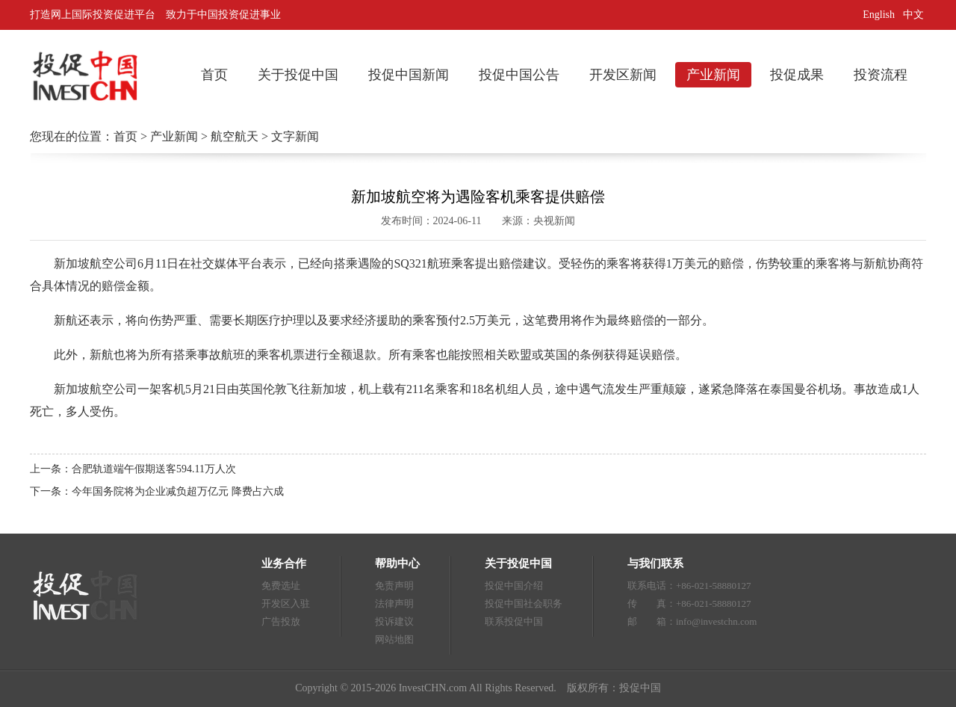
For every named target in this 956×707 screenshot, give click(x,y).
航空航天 (234, 136)
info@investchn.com (716, 621)
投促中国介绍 (514, 585)
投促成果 (797, 74)
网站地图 (394, 639)
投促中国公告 (519, 74)
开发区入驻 (285, 603)
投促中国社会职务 (523, 603)
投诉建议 (394, 621)
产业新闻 (713, 74)
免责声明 (394, 585)
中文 (915, 14)
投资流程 (880, 74)
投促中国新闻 (408, 74)
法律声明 (394, 603)
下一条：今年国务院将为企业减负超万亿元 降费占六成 (157, 491)
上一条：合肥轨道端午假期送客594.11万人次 (133, 469)
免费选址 (280, 585)
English (879, 14)
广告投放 (280, 621)
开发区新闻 (623, 74)
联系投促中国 (514, 621)
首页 (214, 74)
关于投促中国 (298, 74)
